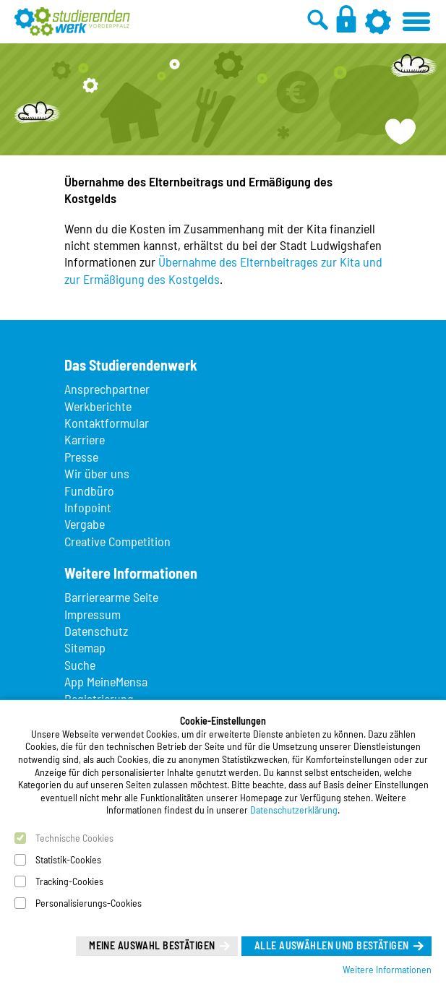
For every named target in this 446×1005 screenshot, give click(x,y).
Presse (81, 457)
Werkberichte (98, 406)
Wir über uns (96, 473)
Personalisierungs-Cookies (88, 903)
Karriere (84, 439)
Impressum (92, 614)
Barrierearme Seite (111, 597)
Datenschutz (96, 631)
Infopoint (87, 507)
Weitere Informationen (387, 969)
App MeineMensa (105, 681)
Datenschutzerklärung (294, 809)
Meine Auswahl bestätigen (152, 945)
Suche (79, 665)
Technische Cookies (74, 838)
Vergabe (84, 524)
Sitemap (85, 647)
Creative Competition (117, 541)
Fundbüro (89, 491)
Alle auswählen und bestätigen (331, 945)
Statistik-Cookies (68, 859)
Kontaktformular (106, 423)
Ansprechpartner (107, 389)
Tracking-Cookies (69, 881)
